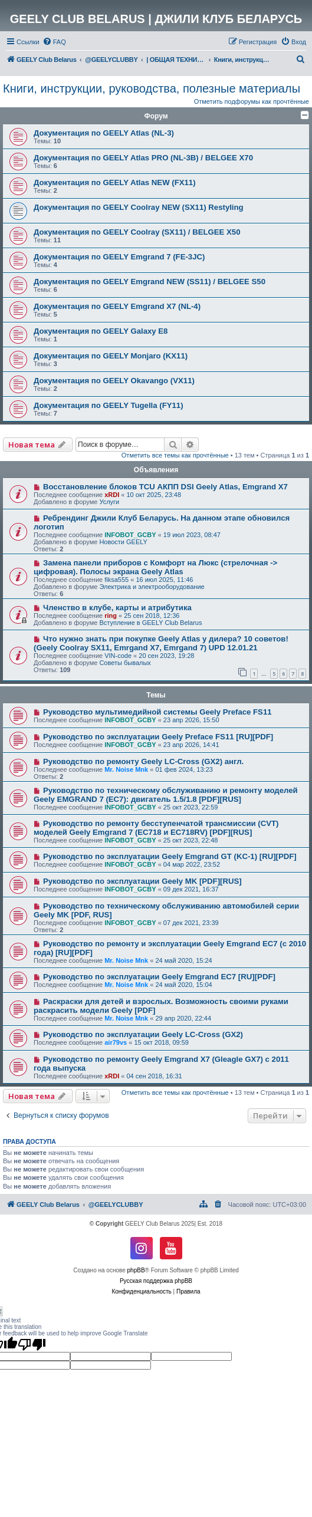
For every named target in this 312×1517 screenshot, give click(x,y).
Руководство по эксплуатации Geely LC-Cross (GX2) (143, 1034)
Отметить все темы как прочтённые (175, 455)
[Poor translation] (32, 1344)
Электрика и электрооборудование (151, 586)
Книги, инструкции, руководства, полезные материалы (151, 88)
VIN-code (118, 655)
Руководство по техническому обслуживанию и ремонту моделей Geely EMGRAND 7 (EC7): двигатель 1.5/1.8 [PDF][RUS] (166, 795)
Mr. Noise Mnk (126, 769)
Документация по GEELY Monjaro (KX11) (111, 355)
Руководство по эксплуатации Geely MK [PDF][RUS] (142, 881)
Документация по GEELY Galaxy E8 (101, 331)
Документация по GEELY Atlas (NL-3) (104, 133)
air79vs (115, 1042)
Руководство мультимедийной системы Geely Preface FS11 (157, 712)
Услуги (109, 501)
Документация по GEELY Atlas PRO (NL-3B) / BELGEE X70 (143, 157)
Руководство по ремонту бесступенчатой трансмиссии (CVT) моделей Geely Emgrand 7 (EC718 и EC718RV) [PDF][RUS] (156, 828)
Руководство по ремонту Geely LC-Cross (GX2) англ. (143, 761)
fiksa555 (116, 579)
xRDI (111, 494)
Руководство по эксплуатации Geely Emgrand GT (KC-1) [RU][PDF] (170, 856)
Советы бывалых (124, 662)
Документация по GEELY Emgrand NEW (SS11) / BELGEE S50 (149, 281)
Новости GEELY (123, 541)
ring (110, 615)
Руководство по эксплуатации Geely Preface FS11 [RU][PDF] (158, 736)
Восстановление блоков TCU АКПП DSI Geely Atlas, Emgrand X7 (165, 486)
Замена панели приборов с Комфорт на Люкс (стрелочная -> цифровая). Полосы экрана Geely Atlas (155, 567)
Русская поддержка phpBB (156, 1281)
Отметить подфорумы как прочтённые (251, 101)
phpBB (136, 1270)
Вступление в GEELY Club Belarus (150, 622)
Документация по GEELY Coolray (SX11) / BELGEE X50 (137, 232)
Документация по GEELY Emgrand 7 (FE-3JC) (119, 256)
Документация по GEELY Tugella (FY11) (108, 405)
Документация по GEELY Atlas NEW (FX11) (115, 182)
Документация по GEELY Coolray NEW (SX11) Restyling (139, 207)
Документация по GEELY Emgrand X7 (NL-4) (117, 306)
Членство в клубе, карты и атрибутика (117, 607)
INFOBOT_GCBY (130, 534)
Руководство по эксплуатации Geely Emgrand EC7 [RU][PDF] (159, 976)
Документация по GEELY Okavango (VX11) (114, 380)
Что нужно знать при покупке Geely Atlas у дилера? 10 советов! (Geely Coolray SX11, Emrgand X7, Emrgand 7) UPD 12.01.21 (161, 643)
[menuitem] (54, 42)
